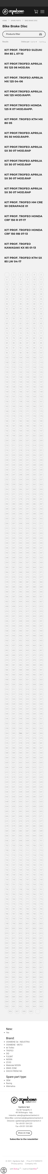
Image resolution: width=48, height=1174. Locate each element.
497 (41, 675)
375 (27, 577)
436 (34, 626)
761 (41, 889)
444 (6, 636)
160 (34, 402)
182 (20, 421)
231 (27, 460)
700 (34, 841)
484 (34, 665)
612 (6, 772)
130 (34, 377)
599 (41, 758)
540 (6, 714)
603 (27, 763)
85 (14, 343)
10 (34, 280)
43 (14, 309)
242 (20, 470)
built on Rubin (30, 1169)
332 (20, 543)
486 (6, 670)
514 (34, 689)
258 (6, 484)
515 (41, 689)
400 (34, 597)
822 (6, 943)
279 (27, 499)
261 (27, 484)
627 (27, 782)
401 (41, 597)
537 (27, 709)
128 (20, 377)
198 (6, 436)
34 (34, 299)
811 (13, 933)
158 (20, 402)
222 (6, 455)
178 (34, 416)
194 (20, 431)
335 (41, 543)
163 (13, 406)
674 (20, 821)
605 (41, 763)
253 (13, 480)
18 (7, 289)
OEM (8, 1080)
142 (34, 387)
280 (34, 499)
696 (6, 841)
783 (27, 909)
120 (6, 372)
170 (20, 411)
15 (27, 284)
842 (20, 958)
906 (10, 1011)
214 (34, 445)
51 (27, 314)
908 (23, 1011)
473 (41, 655)
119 (41, 367)
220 (34, 450)
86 (20, 343)
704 (20, 845)
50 (20, 314)
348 (6, 558)
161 (41, 402)
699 (27, 841)
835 (13, 953)
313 (13, 528)
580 (34, 743)
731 (41, 865)
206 (20, 441)
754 (34, 885)
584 (20, 748)
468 (6, 655)
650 (20, 802)
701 (41, 841)
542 (20, 714)
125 (41, 372)
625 (13, 782)
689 (41, 831)
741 (27, 875)
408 (6, 606)
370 (34, 572)
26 (20, 294)
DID (7, 1053)
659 (41, 806)
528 (6, 704)
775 (13, 904)
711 (27, 850)
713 (41, 850)
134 (20, 382)
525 (27, 699)
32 (20, 299)
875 (41, 982)
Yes (7, 1032)
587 (41, 748)
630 (6, 787)
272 (20, 494)
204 (6, 441)
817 (13, 938)
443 (41, 631)
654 (6, 806)
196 (34, 431)
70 (34, 328)
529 (13, 704)
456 (6, 645)
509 (41, 684)
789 (27, 914)
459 (27, 645)
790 (34, 914)
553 (13, 724)
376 (34, 577)
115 (13, 367)
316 (34, 528)
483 (27, 665)
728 (20, 865)
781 (13, 909)
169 (13, 411)
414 (6, 611)
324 (6, 538)
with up (15, 1169)
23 (41, 289)
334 (34, 543)
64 (34, 323)
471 (27, 655)
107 (41, 358)
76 (34, 333)
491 (41, 670)
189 (27, 426)
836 (20, 953)
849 (27, 963)
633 (27, 787)
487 (13, 670)
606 (6, 767)
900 (6, 1007)
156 (6, 402)
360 (6, 567)
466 (34, 650)
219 (27, 450)
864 (6, 977)
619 (13, 777)
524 (20, 699)
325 (13, 538)
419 (41, 611)
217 (13, 450)
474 (6, 660)
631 (13, 787)
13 (14, 284)
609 (27, 767)
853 (13, 967)
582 (6, 748)
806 (20, 928)
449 (41, 636)
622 (34, 777)
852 (6, 967)
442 (34, 631)
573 (27, 738)
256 (34, 480)
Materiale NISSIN (13, 1065)
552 (6, 724)
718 (34, 855)
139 (13, 387)
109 (13, 362)
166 (34, 406)
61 (14, 323)
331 (13, 543)
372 (6, 577)
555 (27, 724)
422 (20, 616)
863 (41, 972)
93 (27, 348)
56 (20, 319)
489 (27, 670)
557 (41, 724)
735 (27, 870)
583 (13, 748)
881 (41, 987)
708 (6, 850)
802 (34, 924)
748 (34, 880)
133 (13, 382)
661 (13, 811)
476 (20, 660)
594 (6, 758)
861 (27, 972)
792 (6, 919)
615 (27, 772)
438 (6, 631)
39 (27, 304)
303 (27, 519)
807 (27, 928)
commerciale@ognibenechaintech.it (28, 1118)
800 (20, 924)
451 (13, 641)
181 (13, 421)
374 (20, 577)
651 (27, 802)
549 (27, 719)
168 (6, 411)
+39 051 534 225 (25, 1123)
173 (41, 411)
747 (27, 880)
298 (34, 514)
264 (6, 489)
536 (20, 709)
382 (34, 582)
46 (34, 309)
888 (6, 997)
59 (41, 319)
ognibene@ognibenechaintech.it (28, 1121)
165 (27, 406)
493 (13, 675)
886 (34, 992)
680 (20, 826)
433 (13, 626)
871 (13, 982)
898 (34, 1002)
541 (13, 714)
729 (27, 865)
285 (27, 504)
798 (6, 924)
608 (20, 767)
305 (41, 519)
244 (34, 470)
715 (13, 855)
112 (34, 362)
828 (6, 948)
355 (13, 563)
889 (13, 997)
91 (14, 348)
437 (41, 626)
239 (41, 465)
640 (34, 792)
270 (6, 494)
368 (20, 572)
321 (27, 533)
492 (6, 675)
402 (6, 602)
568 (34, 733)
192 (6, 431)
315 (27, 528)
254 (20, 480)
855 (27, 967)
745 (13, 880)
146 (20, 392)
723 (27, 860)
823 (13, 943)
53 (41, 314)
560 (20, 728)
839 (41, 953)
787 (13, 914)
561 (27, 728)
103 (13, 358)
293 (41, 509)
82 (34, 338)
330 (6, 543)
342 (6, 553)
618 (6, 777)
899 (41, 1002)
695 (41, 836)
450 (6, 641)
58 (34, 319)
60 (7, 323)
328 (34, 538)
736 (34, 870)
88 (34, 343)
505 (13, 684)
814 (34, 933)
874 (34, 982)
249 (27, 475)
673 (13, 821)
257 (41, 480)
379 (13, 582)
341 (41, 548)
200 (20, 436)
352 (34, 558)
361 (13, 567)
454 (34, 641)
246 (6, 475)
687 (27, 831)
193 (13, 431)
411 (27, 606)
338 (20, 548)
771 (27, 899)
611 (41, 767)
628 (34, 782)
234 (6, 465)
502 (34, 680)
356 (20, 563)
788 (20, 914)
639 (27, 792)
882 (6, 992)
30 (7, 299)
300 (6, 519)
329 (41, 538)
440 (20, 631)
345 (27, 553)
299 (41, 514)
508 (34, 684)
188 (20, 426)
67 (14, 328)
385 (13, 587)
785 (41, 909)
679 (13, 826)
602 (20, 763)
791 (41, 914)
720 (6, 860)
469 (13, 655)
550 (34, 719)
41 (41, 304)
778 (34, 904)
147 (27, 392)
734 (20, 870)
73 (14, 333)
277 (13, 499)
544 (34, 714)
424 (34, 616)
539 (41, 709)
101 (41, 353)
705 (27, 845)
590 (20, 753)
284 (20, 504)
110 (20, 362)
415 (13, 611)
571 (13, 738)
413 (41, 606)
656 (20, 806)
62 (20, 323)
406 (34, 602)
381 (27, 582)
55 (14, 319)
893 (41, 997)
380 (20, 582)
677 (41, 821)
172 (34, 411)
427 (13, 621)
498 (6, 680)
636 (6, 792)
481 (13, 665)
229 (13, 460)
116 (20, 367)
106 (34, 358)
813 (27, 933)
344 (20, 553)
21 (27, 289)
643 (13, 797)
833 (41, 948)
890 (20, 997)
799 (13, 924)
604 (34, 763)
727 (13, 865)
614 (20, 772)
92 (20, 348)
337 (13, 548)
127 (13, 377)
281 (41, 499)
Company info (31, 1164)
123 (27, 372)
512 (20, 689)
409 (13, 606)
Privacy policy (17, 1164)
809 (41, 928)
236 (20, 465)
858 (6, 972)
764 (20, 894)
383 (41, 582)
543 (27, 714)
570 (6, 738)
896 (20, 1002)
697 (13, 841)
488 (20, 670)
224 (20, 455)
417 (27, 611)
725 (41, 860)
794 (20, 919)
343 (13, 553)
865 (13, 977)
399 (27, 597)
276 (6, 499)
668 (20, 816)
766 (34, 894)
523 (13, 699)
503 (41, 680)
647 (41, 797)
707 (41, 845)
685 (13, 831)
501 (27, 680)
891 (27, 997)
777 (27, 904)
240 (6, 470)
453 (27, 641)
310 (34, 523)
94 (34, 348)
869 (41, 977)
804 (6, 928)
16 (34, 284)
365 (41, 567)
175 (13, 416)
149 (41, 392)
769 (13, 899)
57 (27, 319)
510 (6, 689)
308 (20, 523)
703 (13, 845)
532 (34, 704)
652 (34, 802)
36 (7, 304)
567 (27, 733)
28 (34, 294)
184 (34, 421)
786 (6, 914)
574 (34, 738)
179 (41, 416)
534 (6, 709)
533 (41, 704)
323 (41, 533)
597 (27, 758)
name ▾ (34, 42)
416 (20, 611)
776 (20, 904)
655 (13, 806)
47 (41, 309)
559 (13, 728)
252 (6, 480)
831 (27, 948)
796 (34, 919)
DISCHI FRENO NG (14, 1071)
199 (13, 436)
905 (41, 1007)
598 (34, 758)
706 (34, 845)
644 (20, 797)
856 (34, 967)
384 (6, 587)
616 (34, 772)
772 (34, 899)
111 (27, 362)
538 (34, 709)
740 (20, 875)
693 (27, 836)
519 (27, 694)
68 (20, 328)
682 (34, 826)
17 (41, 284)
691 (13, 836)
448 (34, 636)
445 (13, 636)
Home (4, 20)
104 (20, 358)
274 (34, 494)
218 (20, 450)
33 (27, 299)
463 (13, 650)
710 (20, 850)
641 (41, 792)
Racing (9, 1083)
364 (34, 567)
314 (20, 528)
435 (27, 626)
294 (6, 514)
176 (20, 416)
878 (20, 987)
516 (6, 694)
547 (13, 719)
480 (6, 665)
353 (41, 558)
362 (20, 567)
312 (6, 528)
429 (27, 621)
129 (27, 377)
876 (6, 987)
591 (27, 753)
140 (20, 387)
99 (27, 353)
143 (41, 387)
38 (20, 304)
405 (27, 602)
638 (20, 792)
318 (6, 533)
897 (27, 1002)
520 (34, 694)
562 (34, 728)
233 (41, 460)
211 (13, 445)
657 (27, 806)
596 (20, 758)
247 (13, 475)
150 (6, 397)
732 (6, 870)
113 (41, 362)
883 (13, 992)
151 (13, 397)
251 (41, 475)
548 (20, 719)
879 (27, 987)
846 (6, 963)
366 (6, 572)
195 (27, 431)
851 (41, 963)
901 (13, 1007)
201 (27, 436)
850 (34, 963)
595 (13, 758)
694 (34, 836)
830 (20, 948)
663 (27, 811)
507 (27, 684)
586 (34, 748)
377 (41, 577)
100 (34, 353)
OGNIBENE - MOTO (14, 1045)
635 (41, 787)
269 (41, 489)
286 (34, 504)
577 (13, 743)
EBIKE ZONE (11, 1068)
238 (34, 465)
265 (13, 489)
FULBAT (9, 1056)
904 (34, 1007)
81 (27, 338)
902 (20, 1007)
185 (41, 421)
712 (34, 850)
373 (13, 577)
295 (13, 514)
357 (27, 563)
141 (27, 387)
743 (41, 875)
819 (27, 938)
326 (20, 538)
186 (6, 426)
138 (6, 387)
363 (27, 567)
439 (13, 631)
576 (6, 743)
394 (34, 592)
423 (27, 616)
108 (6, 362)
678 (6, 826)
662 (20, 811)
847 (13, 963)
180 (6, 421)
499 (13, 680)
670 (34, 816)
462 (6, 650)
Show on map (24, 1133)
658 (34, 806)
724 (34, 860)
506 (20, 684)
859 (13, 972)
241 (13, 470)
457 (13, 645)
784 (34, 909)
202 (34, 436)
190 (34, 426)
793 (13, 919)
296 (20, 514)
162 (6, 406)
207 (27, 441)
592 (34, 753)
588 (6, 753)
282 (6, 504)
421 (13, 616)
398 (20, 597)
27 (27, 294)
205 (13, 441)
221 (41, 450)
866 (20, 977)
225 (27, 455)
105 (27, 358)
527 (41, 699)
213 (27, 445)
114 (6, 367)
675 (27, 821)
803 (41, 924)
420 (6, 616)
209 (41, 441)
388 (34, 587)
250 (34, 475)
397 (13, 597)
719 (41, 855)
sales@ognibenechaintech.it (28, 1115)
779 (41, 904)
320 (20, 533)
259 (13, 484)
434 (20, 626)
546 (6, 719)
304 (34, 519)
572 (20, 738)
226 (34, 455)
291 (27, 509)
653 (41, 802)
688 (34, 831)
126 (6, 377)
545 (41, 714)
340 (34, 548)
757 (13, 889)
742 (34, 875)
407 (41, 602)
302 (20, 519)
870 (6, 982)
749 (41, 880)
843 (27, 958)
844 (34, 958)
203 (41, 436)
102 (6, 358)
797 (41, 919)
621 (27, 777)
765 (27, 894)
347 (41, 553)
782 (20, 909)
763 (13, 894)
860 (20, 972)
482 (20, 665)
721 (13, 860)
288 (6, 509)
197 (41, 431)
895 (13, 1002)
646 (34, 797)
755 (41, 885)
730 (34, 865)
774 (6, 904)
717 (27, 855)
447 (27, 636)
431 (41, 621)
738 (6, 875)
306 (6, 523)
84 (7, 343)
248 (20, 475)
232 (34, 460)
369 (27, 572)
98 (20, 353)
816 (6, 938)
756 (6, 889)
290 (20, 509)
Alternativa (10, 1086)
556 (34, 724)
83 (41, 338)
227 (41, 455)
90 (7, 348)
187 (13, 426)
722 (20, 860)
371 (41, 572)
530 (20, 704)
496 (34, 675)
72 (7, 333)
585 (27, 748)
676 (34, 821)
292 (34, 509)
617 (41, 772)
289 (13, 509)
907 (17, 1011)
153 (27, 397)
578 (20, 743)
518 (20, 694)
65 (41, 323)
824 (20, 943)
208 (34, 441)
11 (41, 280)
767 (41, 894)
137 (41, 382)
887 (41, 992)
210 (6, 445)
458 (20, 645)
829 (13, 948)
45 (27, 309)
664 (34, 811)
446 (20, 636)
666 (6, 816)
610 (34, 767)
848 (20, 963)
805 (13, 928)
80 (20, 338)
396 (6, 597)
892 (34, 997)
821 (41, 938)
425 (41, 616)
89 (41, 343)
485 (41, 665)
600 (6, 763)
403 (13, 602)
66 (7, 328)
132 (6, 382)
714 (6, 855)
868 (34, 977)
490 (34, 670)
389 (41, 587)
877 (13, 987)
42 (7, 309)
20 (20, 289)
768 (6, 899)
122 (20, 372)
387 (27, 587)
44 (20, 309)
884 (20, 992)
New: (9, 1029)
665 (41, 811)
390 (6, 592)
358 (34, 563)
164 (20, 406)
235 (13, 465)
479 (41, 660)
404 (20, 602)
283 (13, 504)
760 (34, 889)
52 (34, 314)
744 (6, 880)
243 (27, 470)
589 (13, 753)
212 (20, 445)
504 (6, 684)
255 (27, 480)
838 (34, 953)
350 (20, 558)
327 (27, 538)
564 (6, 733)
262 (34, 484)
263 (41, 484)
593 (41, 753)
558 (6, 728)
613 (13, 772)
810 (6, 933)
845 (41, 958)
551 (41, 719)
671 (41, 816)
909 (30, 1011)
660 (6, 811)
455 (41, 641)
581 (41, 743)
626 (20, 782)
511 (13, 689)
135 (27, 382)
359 (41, 563)
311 (41, 523)
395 (41, 592)
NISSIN (9, 1059)
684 (6, 831)
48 (7, 314)
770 (20, 899)
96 (7, 353)
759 (27, 889)
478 (34, 660)
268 (34, 489)
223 (13, 455)
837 (27, 953)
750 (6, 885)
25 (14, 294)
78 (7, 338)
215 (41, 445)
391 (13, 592)
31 (14, 299)
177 (27, 416)
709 (13, 850)
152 (20, 397)
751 (13, 885)
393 (27, 592)
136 (34, 382)
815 (41, 933)
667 (13, 816)
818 (20, 938)
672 (6, 821)
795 (27, 919)
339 (27, 548)
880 (34, 987)
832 (34, 948)
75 (27, 333)
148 (34, 392)
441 (27, 631)
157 (13, 402)
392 (20, 592)
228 (6, 460)
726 (6, 865)
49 (14, 314)
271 (13, 494)
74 (20, 333)
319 (13, 533)
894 (6, 1002)
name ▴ (42, 42)
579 (27, 743)
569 (41, 733)
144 (6, 392)
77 (41, 333)
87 (27, 343)
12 (7, 284)
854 (20, 967)
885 (27, 992)
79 (14, 338)
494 (20, 675)
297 (27, 514)
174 (6, 416)
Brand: (10, 1038)
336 (6, 548)
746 (20, 880)
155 (41, 397)
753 (27, 885)
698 (20, 841)
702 (6, 845)
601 (13, 763)
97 (14, 353)
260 (20, 484)
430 (34, 621)
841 (13, 958)
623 (41, 777)
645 (27, 797)
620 (20, 777)
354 (6, 563)
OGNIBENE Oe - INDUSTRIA (18, 1042)
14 (20, 284)
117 (27, 367)
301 (13, 519)
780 (6, 909)
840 (6, 958)
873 (27, 982)
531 (27, 704)
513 (27, 689)
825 (27, 943)
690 (6, 836)
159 (27, 402)
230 (20, 460)
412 (34, 606)
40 (34, 304)
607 (13, 767)
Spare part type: (16, 1076)
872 (20, 982)
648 (6, 802)
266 (20, 489)
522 (6, 699)
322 (34, 533)
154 (34, 397)
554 (20, 724)
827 (41, 943)
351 (27, 558)
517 (13, 694)
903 (27, 1007)
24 (7, 294)
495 (27, 675)
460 (34, 645)
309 (27, 523)
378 (6, 582)
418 (34, 611)
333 (27, 543)
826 (34, 943)
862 (34, 972)
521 (41, 694)
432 (6, 626)
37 (14, 304)
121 (13, 372)
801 (27, 924)
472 (34, 655)
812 (20, 933)
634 (34, 787)
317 (41, 528)
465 (27, 650)
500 (20, 680)
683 (41, 826)
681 (27, 826)
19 (14, 289)
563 (41, 728)
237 (27, 465)
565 (13, 733)
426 (6, 621)
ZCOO (8, 1062)
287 (41, 504)
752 (20, 885)
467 (41, 650)
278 (20, 499)
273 (27, 494)
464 (20, 650)
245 (41, 470)
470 (20, 655)
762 (6, 894)
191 (41, 426)
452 (20, 641)
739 (13, 875)
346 (34, 553)
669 (27, 816)
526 (34, 699)
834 (6, 953)
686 (20, 831)
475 (13, 660)
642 (6, 797)
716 (20, 855)
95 (41, 348)
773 (41, 899)
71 (41, 328)
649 (13, 802)
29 (41, 294)
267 (27, 489)
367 (13, 572)
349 (13, 558)
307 (13, 523)
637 (13, 792)
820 (34, 938)
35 (41, 299)
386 (20, 587)
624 (6, 782)
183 (27, 421)
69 (27, 328)
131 (41, 377)
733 (13, 870)
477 (27, 660)
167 (41, 406)
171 (27, 411)
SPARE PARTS (16, 20)
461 (41, 645)
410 (20, 606)
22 (34, 289)
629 (41, 782)
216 (6, 450)
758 (20, 889)
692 (20, 836)
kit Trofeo (10, 1048)
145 (13, 392)
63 (27, 323)
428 (20, 621)
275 (41, 494)
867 (27, 977)
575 (41, 738)
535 (13, 709)
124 (34, 372)
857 (41, 967)
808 (34, 928)
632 (20, 787)
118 (34, 367)
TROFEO (9, 1050)
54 (7, 319)
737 (41, 870)
